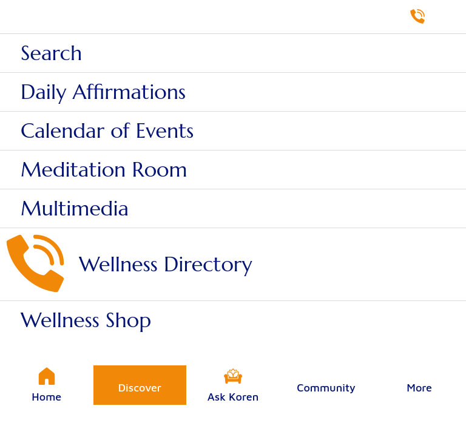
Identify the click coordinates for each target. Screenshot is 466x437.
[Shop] (449, 17)
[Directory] (417, 17)
